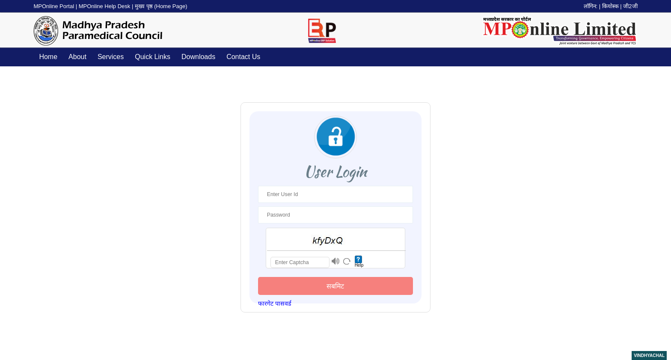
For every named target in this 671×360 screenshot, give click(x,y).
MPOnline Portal (54, 6)
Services (111, 56)
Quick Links (152, 56)
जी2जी (630, 6)
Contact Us (243, 56)
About (77, 56)
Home (48, 56)
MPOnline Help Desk (105, 6)
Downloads (198, 56)
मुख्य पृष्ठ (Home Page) (161, 6)
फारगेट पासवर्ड (274, 303)
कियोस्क (610, 6)
